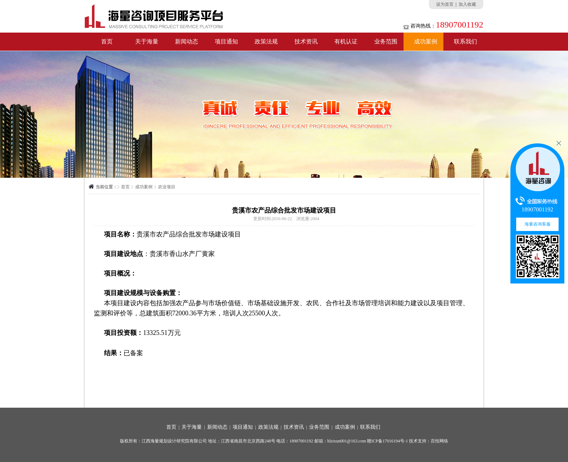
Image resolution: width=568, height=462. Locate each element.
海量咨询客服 (538, 224)
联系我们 (465, 41)
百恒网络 (439, 441)
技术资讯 (306, 41)
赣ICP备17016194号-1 (387, 441)
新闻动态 (186, 41)
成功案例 (425, 41)
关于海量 (146, 41)
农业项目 (166, 186)
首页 (107, 41)
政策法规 (266, 41)
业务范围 (385, 41)
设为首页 (445, 4)
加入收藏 (467, 4)
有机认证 (346, 41)
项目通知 (226, 41)
